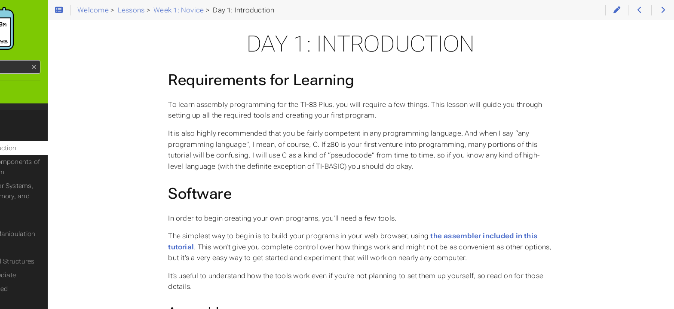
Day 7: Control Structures (59, 261)
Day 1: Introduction (50, 148)
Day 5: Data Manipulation (59, 234)
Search (7, 60)
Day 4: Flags (39, 220)
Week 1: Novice (37, 134)
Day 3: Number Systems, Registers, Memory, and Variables (58, 196)
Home (21, 91)
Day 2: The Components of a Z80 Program (64, 167)
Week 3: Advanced (42, 289)
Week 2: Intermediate (46, 275)
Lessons (22, 119)
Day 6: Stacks (41, 247)
